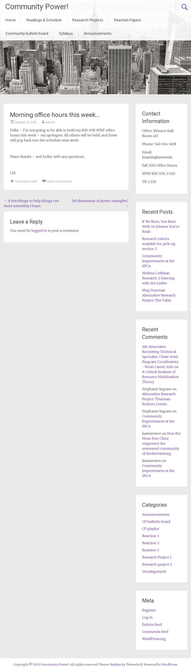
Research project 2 (157, 564)
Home (10, 20)
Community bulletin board (26, 33)
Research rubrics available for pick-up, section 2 (158, 244)
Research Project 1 (157, 557)
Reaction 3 (150, 550)
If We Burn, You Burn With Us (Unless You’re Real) (160, 226)
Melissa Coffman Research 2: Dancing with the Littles (158, 278)
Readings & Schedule (44, 20)
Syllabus (66, 33)
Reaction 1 (150, 536)
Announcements (98, 33)
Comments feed (155, 632)
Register (149, 610)
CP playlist (150, 529)
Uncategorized (26, 181)
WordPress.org (154, 639)
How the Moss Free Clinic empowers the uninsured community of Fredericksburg (161, 443)
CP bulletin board (156, 521)
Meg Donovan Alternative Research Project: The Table (159, 295)
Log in (147, 617)
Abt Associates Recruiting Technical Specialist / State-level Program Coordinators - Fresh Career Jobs (160, 357)
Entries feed (152, 624)
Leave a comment (59, 181)
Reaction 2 (150, 543)
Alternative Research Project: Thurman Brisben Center (159, 399)
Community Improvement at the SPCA (158, 261)
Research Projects (87, 20)
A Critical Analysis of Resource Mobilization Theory (160, 377)
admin (50, 122)
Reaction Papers (127, 20)
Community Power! (36, 6)
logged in (39, 230)
